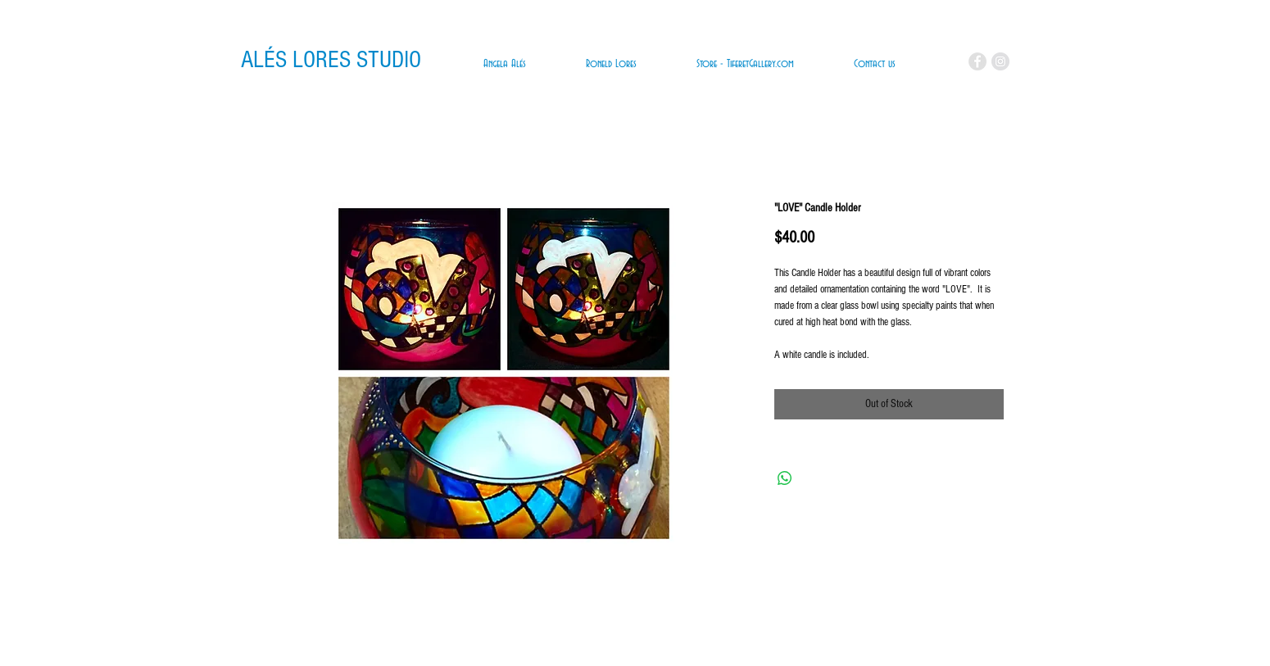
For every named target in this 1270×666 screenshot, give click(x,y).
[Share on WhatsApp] (785, 478)
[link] (928, 63)
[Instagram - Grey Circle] (1000, 61)
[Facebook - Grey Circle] (977, 61)
